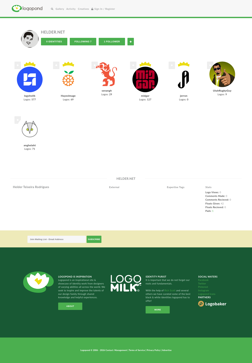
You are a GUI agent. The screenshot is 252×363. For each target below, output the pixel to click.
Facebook (203, 280)
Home (31, 8)
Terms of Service (137, 350)
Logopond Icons (206, 294)
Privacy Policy (154, 350)
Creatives (83, 9)
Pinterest (203, 287)
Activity (71, 9)
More (157, 309)
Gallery (60, 9)
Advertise (167, 350)
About (70, 306)
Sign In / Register (103, 9)
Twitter (202, 283)
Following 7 (82, 41)
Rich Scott (170, 290)
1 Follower (112, 41)
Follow (130, 41)
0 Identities (54, 41)
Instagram (203, 290)
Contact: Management (117, 350)
